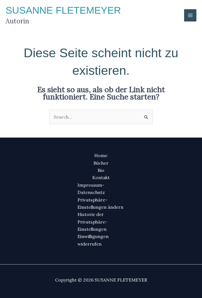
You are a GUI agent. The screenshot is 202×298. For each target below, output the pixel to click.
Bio (101, 170)
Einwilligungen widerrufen (93, 240)
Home (100, 155)
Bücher (101, 163)
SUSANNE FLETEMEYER (63, 10)
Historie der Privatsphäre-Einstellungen (92, 222)
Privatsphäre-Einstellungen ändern (100, 203)
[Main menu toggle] (190, 15)
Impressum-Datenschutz (91, 188)
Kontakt (101, 177)
